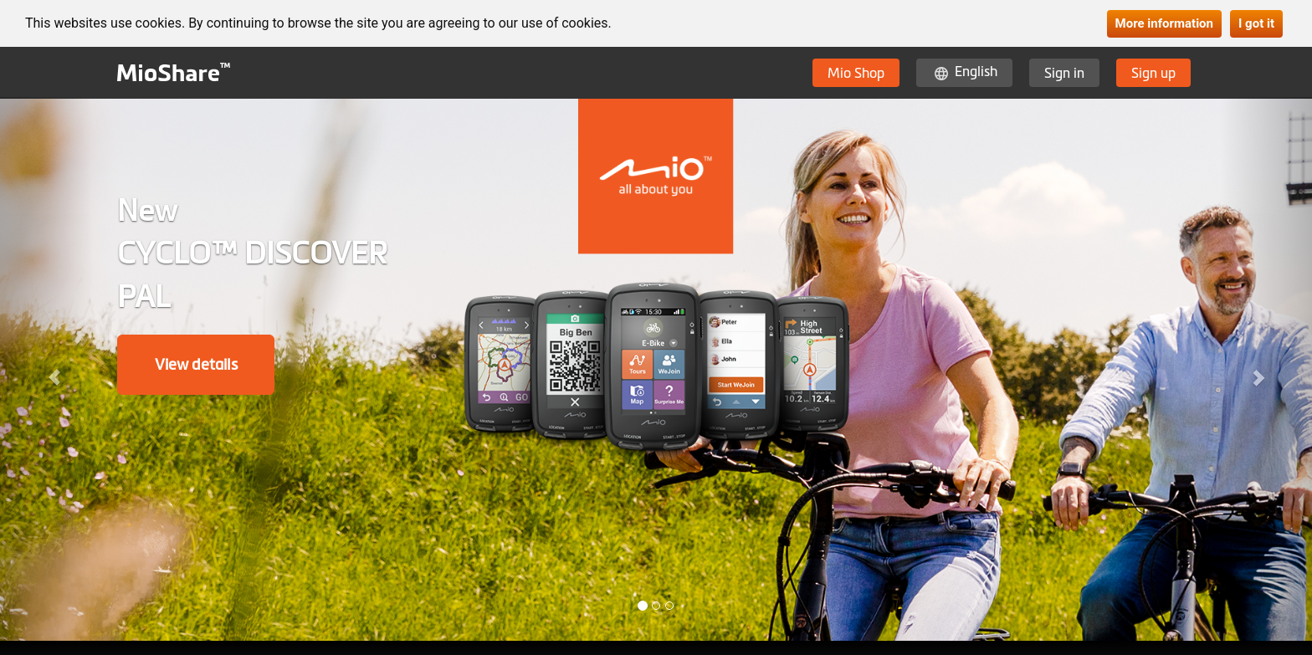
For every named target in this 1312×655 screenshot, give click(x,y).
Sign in (1064, 72)
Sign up (1153, 72)
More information (1164, 23)
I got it (1256, 23)
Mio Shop (856, 72)
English (976, 71)
